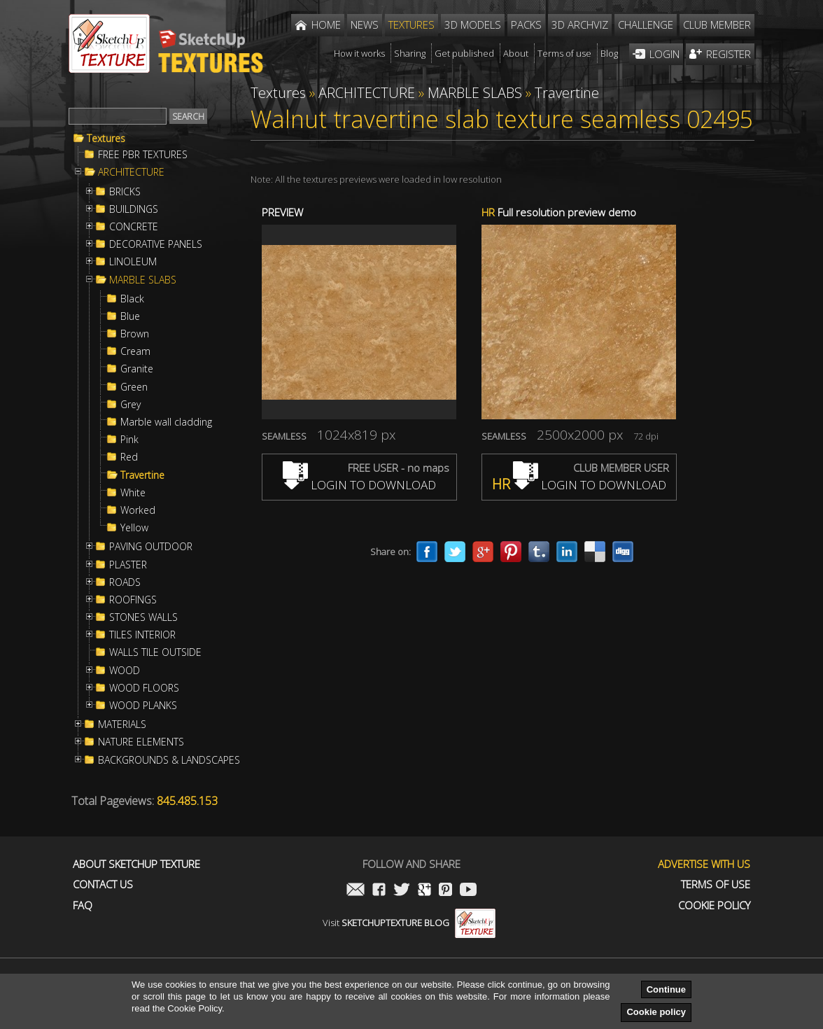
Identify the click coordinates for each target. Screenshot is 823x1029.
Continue (666, 989)
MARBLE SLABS (142, 280)
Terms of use (715, 884)
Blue (130, 316)
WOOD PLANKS (143, 705)
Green (134, 387)
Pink (129, 439)
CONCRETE (133, 226)
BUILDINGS (133, 209)
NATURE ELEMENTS (141, 742)
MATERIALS (122, 724)
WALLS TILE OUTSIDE (155, 652)
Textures (106, 138)
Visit (409, 922)
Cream (135, 351)
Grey (130, 404)
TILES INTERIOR (142, 635)
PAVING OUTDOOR (150, 546)
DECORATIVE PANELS (155, 244)
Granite (136, 369)
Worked (137, 510)
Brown (134, 334)
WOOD (124, 670)
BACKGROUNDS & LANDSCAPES (169, 760)
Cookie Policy (714, 905)
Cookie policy (656, 1012)
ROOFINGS (133, 600)
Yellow (134, 528)
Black (132, 299)
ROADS (125, 582)
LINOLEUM (133, 261)
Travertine (142, 475)
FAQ (82, 905)
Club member (717, 24)
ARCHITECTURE (131, 172)
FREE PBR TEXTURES (143, 154)
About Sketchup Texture (136, 864)
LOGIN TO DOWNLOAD (359, 485)
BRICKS (125, 192)
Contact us (103, 884)
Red (129, 457)
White (133, 492)
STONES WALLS (143, 617)
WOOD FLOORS (144, 688)
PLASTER (128, 565)
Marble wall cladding (166, 422)
